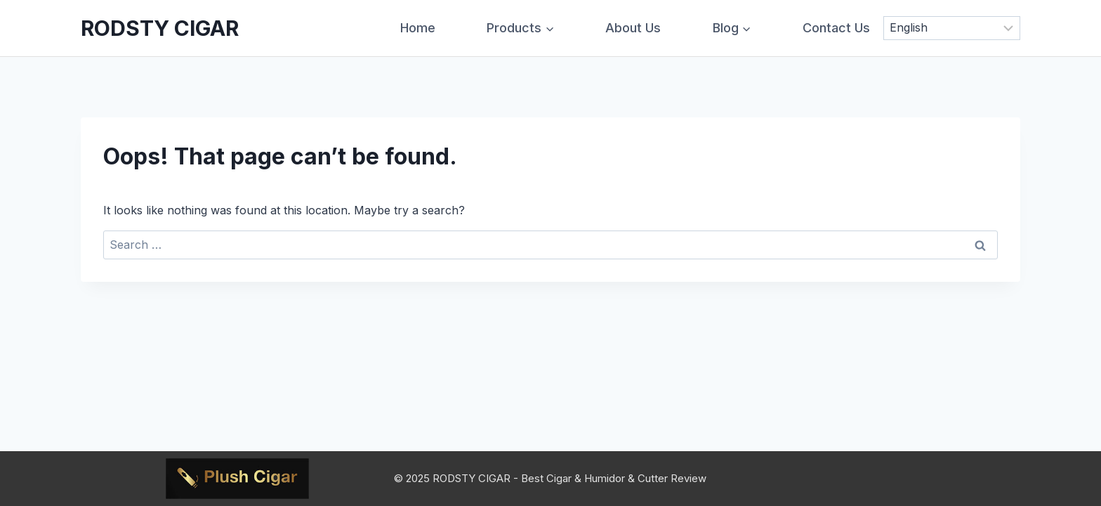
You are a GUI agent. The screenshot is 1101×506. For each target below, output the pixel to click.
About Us (633, 27)
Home (417, 27)
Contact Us (836, 27)
